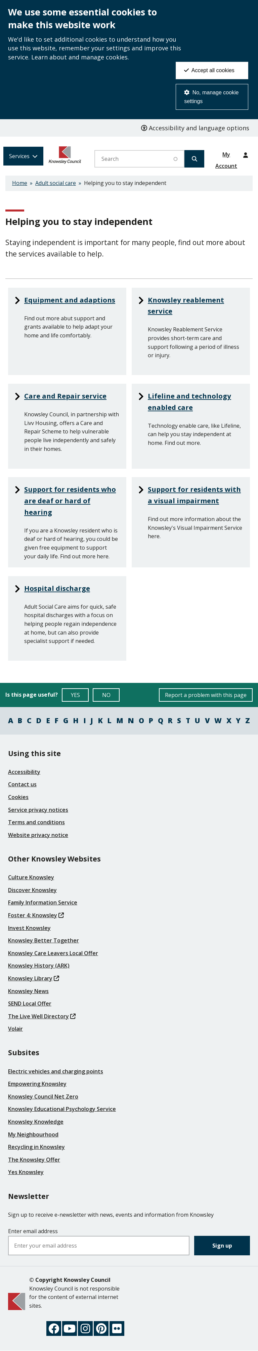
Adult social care (55, 183)
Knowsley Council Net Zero (43, 1096)
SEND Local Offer (29, 1003)
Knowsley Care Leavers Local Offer (53, 953)
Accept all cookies (209, 70)
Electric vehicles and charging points (55, 1071)
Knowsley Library (33, 978)
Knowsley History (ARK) (39, 965)
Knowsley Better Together (43, 940)
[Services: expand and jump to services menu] (23, 156)
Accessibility (24, 772)
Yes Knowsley (26, 1172)
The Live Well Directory (42, 1016)
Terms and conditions (36, 822)
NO (111, 696)
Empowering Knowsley (37, 1083)
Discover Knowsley (32, 890)
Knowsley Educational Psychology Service (62, 1109)
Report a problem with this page (206, 695)
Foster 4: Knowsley (36, 915)
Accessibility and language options (195, 128)
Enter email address (33, 1231)
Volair (15, 1028)
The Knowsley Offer (34, 1159)
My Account (226, 157)
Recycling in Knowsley (36, 1147)
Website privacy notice (38, 835)
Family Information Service (42, 902)
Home (19, 183)
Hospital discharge (58, 588)
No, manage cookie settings (211, 97)
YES (80, 696)
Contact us (22, 784)
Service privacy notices (38, 809)
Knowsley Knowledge (35, 1121)
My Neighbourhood (33, 1134)
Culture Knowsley (31, 877)
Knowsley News (28, 991)
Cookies (18, 797)
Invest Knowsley (29, 928)
